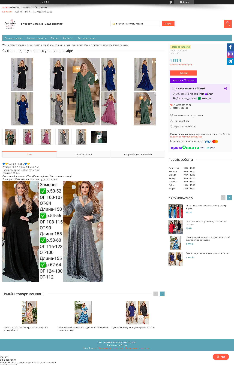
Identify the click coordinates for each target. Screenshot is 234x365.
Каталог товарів (35, 38)
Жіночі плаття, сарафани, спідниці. (45, 45)
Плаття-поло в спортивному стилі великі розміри (206, 222)
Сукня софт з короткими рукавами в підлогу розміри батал (26, 329)
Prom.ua (133, 342)
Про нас (54, 38)
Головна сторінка (13, 38)
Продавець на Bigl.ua (117, 345)
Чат (221, 356)
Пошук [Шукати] (168, 24)
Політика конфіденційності (137, 348)
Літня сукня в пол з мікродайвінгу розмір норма (206, 207)
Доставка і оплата (87, 38)
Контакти (68, 38)
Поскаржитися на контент (111, 348)
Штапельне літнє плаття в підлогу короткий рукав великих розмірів (83, 329)
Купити (184, 72)
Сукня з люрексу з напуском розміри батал (133, 327)
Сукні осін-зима (74, 45)
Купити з (183, 80)
